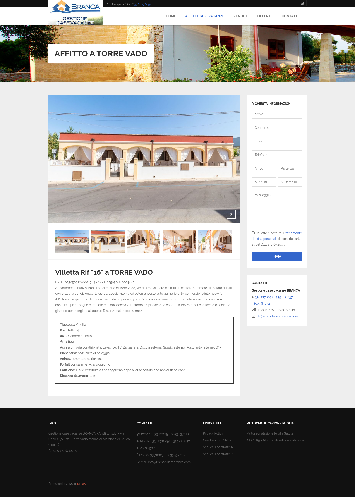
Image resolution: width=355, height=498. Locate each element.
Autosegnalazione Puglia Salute (270, 433)
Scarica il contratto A (218, 447)
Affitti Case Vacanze (204, 16)
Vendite (240, 16)
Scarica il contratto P (218, 454)
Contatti (290, 16)
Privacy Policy (213, 433)
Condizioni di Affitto (217, 440)
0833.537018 (180, 434)
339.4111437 (284, 297)
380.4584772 (261, 303)
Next (231, 214)
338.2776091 (142, 4)
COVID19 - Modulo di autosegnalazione (276, 440)
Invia (277, 256)
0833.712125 (159, 434)
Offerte (264, 16)
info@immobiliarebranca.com (277, 316)
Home (171, 16)
